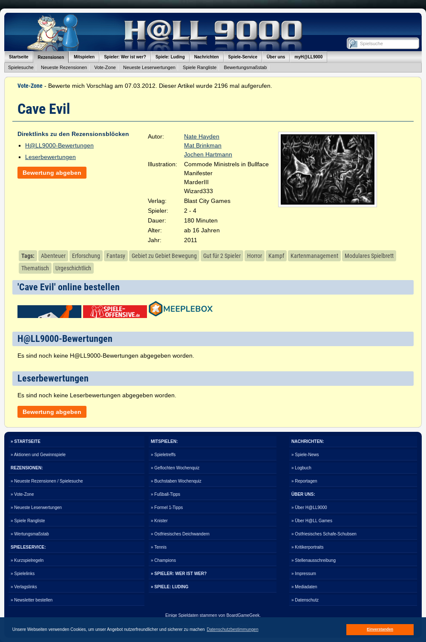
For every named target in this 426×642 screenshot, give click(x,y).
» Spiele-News (305, 454)
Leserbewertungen (50, 156)
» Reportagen (304, 481)
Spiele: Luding (170, 57)
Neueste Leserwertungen (149, 67)
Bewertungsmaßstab (245, 67)
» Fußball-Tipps (165, 494)
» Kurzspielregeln (27, 560)
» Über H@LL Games (311, 520)
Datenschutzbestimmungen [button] (232, 629)
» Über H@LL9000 (309, 507)
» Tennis (159, 547)
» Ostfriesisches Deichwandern (180, 534)
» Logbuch (301, 468)
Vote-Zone (105, 67)
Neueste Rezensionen (64, 67)
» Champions (163, 560)
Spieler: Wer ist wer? (125, 57)
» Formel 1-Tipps (167, 507)
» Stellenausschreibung (313, 560)
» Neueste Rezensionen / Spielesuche (47, 481)
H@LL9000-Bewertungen (59, 145)
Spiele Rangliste (200, 67)
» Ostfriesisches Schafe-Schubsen (324, 534)
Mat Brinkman (203, 145)
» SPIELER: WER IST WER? (179, 573)
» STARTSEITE (25, 441)
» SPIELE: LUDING (169, 586)
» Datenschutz (305, 600)
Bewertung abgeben (52, 172)
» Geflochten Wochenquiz (175, 468)
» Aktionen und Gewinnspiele (38, 454)
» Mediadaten (304, 586)
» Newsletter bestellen (31, 600)
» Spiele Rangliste (28, 520)
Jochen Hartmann (208, 154)
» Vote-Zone (22, 494)
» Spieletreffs (163, 454)
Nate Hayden (201, 136)
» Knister (159, 520)
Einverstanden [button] (380, 629)
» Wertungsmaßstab (30, 534)
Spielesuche (21, 67)
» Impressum (303, 573)
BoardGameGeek (242, 615)
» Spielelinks (23, 573)
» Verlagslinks (24, 586)
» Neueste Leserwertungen (36, 507)
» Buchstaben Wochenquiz (176, 481)
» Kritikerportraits (307, 547)
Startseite (19, 57)
